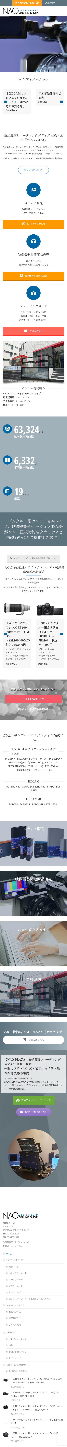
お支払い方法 (15, 1312)
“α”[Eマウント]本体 (46, 649)
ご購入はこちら (33, 1045)
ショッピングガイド (13, 1305)
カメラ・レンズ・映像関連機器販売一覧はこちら (33, 558)
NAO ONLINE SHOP (13, 1260)
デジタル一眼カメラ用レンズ (18, 656)
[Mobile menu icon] (63, 11)
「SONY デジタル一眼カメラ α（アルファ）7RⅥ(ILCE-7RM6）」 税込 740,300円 (48, 634)
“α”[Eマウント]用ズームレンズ (18, 649)
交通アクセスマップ (18, 1352)
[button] (5, 102)
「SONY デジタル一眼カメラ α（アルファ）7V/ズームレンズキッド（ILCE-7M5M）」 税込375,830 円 (37, 1408)
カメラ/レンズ (11, 652)
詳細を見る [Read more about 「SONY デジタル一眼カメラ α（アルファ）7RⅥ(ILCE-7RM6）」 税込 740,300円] (44, 664)
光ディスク (14, 1266)
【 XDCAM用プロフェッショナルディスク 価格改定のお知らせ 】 (17, 99)
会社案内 (8, 1332)
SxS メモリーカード (18, 1273)
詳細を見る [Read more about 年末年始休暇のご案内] (44, 102)
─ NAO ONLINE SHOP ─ (33, 169)
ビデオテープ (15, 1292)
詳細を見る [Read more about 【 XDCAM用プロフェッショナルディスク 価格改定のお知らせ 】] (11, 110)
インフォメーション (18, 1339)
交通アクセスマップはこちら (33, 1105)
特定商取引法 (15, 1318)
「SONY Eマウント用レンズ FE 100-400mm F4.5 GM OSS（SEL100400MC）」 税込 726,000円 (36, 1381)
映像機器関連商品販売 (33, 275)
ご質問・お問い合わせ (14, 1364)
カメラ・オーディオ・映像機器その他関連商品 (29, 1299)
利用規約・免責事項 (18, 1371)
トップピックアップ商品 (16, 659)
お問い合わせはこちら (33, 1117)
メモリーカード (16, 1286)
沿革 (11, 1345)
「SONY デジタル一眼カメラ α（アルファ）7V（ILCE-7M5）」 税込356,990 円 (34, 1435)
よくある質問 (15, 1324)
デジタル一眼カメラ (46, 656)
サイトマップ (15, 1358)
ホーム (9, 1254)
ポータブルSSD (16, 1279)
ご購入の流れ (33, 331)
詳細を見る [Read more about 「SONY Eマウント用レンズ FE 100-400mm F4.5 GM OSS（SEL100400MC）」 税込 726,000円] (11, 664)
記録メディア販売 (33, 224)
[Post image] (5, 1380)
